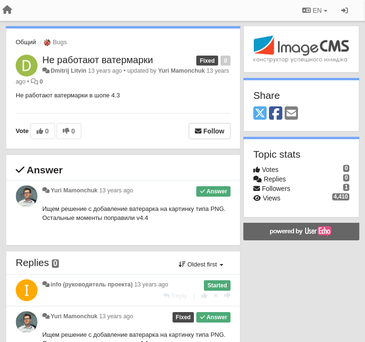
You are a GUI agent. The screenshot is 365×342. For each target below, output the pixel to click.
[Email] (291, 113)
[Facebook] (275, 113)
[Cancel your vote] (215, 295)
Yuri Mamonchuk (181, 70)
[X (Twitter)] (260, 113)
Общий (26, 42)
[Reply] (175, 295)
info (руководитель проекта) (91, 284)
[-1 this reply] (227, 295)
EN (314, 10)
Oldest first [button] (201, 264)
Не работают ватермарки (97, 60)
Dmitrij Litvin (68, 70)
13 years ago (116, 190)
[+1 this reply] (204, 295)
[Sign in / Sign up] (344, 10)
